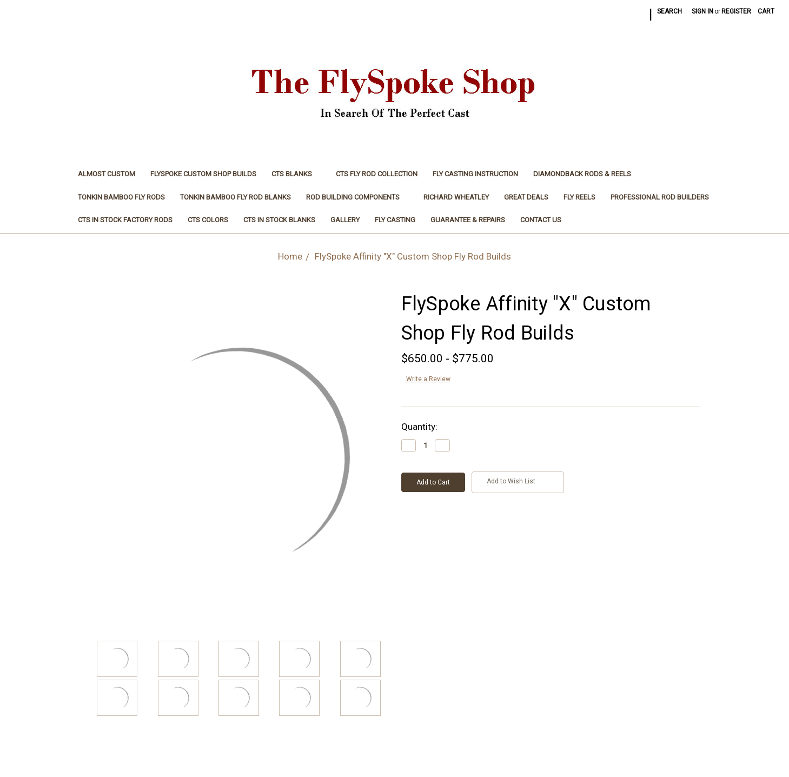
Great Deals (526, 197)
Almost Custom (106, 174)
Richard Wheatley (456, 197)
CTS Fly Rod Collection (376, 174)
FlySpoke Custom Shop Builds (203, 174)
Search (669, 11)
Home (290, 256)
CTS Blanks (296, 174)
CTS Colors (208, 220)
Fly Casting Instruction (475, 174)
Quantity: (419, 426)
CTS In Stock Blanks (279, 220)
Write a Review (428, 379)
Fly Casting (395, 220)
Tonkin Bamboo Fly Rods (121, 197)
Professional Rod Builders (660, 197)
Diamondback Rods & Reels (582, 174)
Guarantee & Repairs (467, 220)
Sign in (702, 11)
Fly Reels (579, 197)
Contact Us (540, 220)
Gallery (345, 220)
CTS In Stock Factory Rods (125, 220)
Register (736, 11)
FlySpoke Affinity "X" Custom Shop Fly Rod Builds (413, 256)
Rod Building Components (357, 197)
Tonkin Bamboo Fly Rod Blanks (235, 197)
